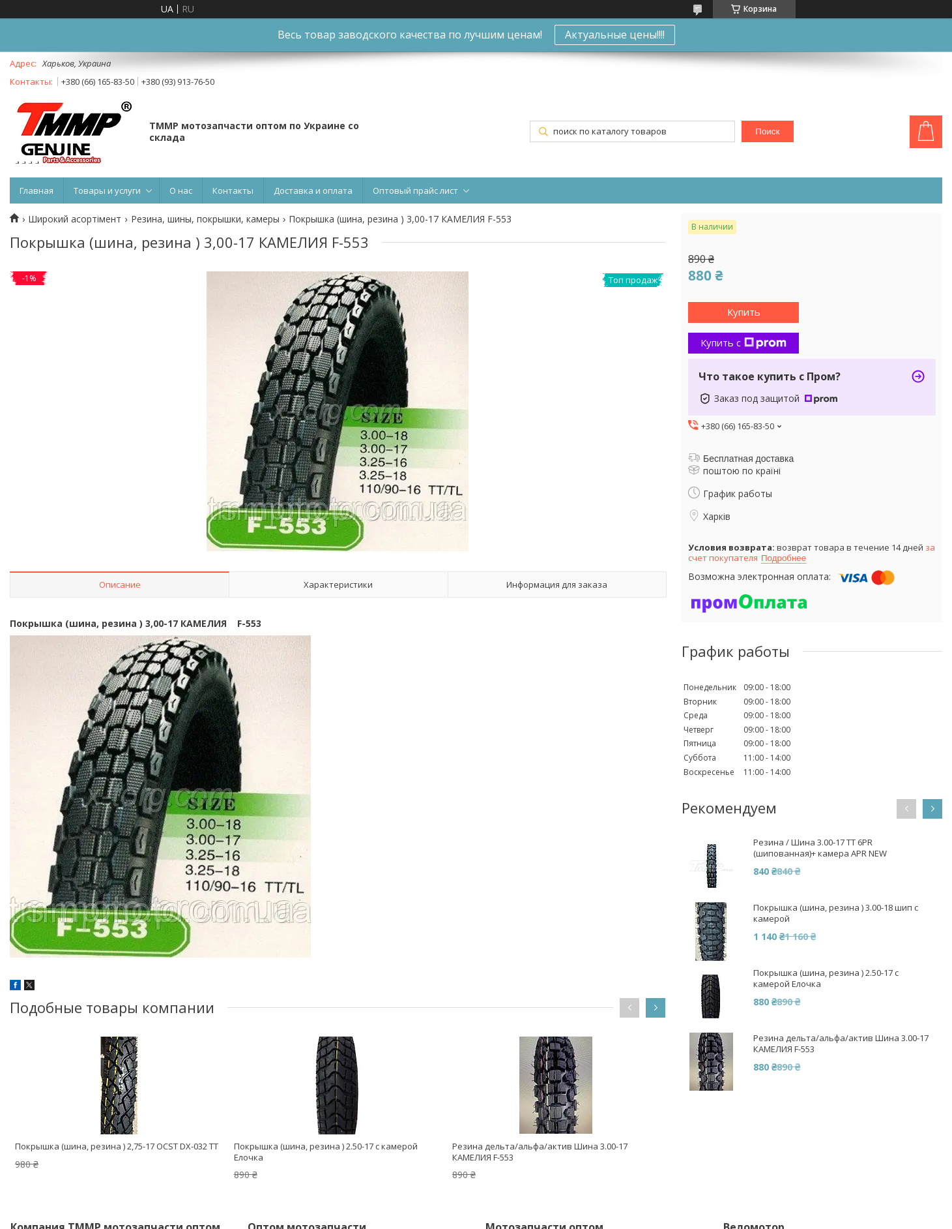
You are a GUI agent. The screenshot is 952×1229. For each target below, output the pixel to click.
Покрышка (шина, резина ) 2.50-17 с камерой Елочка (326, 1151)
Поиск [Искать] (767, 131)
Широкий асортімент (74, 219)
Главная (36, 190)
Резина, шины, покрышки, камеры (205, 219)
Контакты (232, 190)
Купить (743, 311)
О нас (180, 190)
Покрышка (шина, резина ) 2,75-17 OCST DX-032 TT (116, 1146)
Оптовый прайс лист (415, 190)
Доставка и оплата (313, 190)
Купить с (743, 342)
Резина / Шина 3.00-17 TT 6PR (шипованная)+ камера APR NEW (820, 848)
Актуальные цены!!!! (615, 34)
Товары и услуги (107, 190)
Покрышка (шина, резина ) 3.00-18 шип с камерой (835, 913)
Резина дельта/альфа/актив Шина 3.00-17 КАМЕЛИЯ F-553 (539, 1151)
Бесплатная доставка (748, 458)
